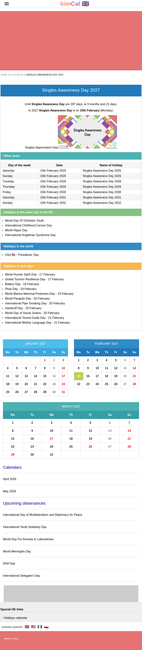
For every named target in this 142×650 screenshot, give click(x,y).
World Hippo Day (16, 230)
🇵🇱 (46, 627)
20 (26, 384)
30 (54, 392)
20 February (42, 298)
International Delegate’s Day (21, 575)
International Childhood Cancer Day (28, 225)
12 (17, 376)
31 (63, 392)
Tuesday (8, 181)
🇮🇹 (40, 627)
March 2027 (71, 406)
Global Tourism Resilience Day (25, 279)
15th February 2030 (53, 192)
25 (7, 392)
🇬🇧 (74, 4)
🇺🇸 (33, 627)
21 (35, 384)
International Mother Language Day (28, 322)
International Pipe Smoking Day (25, 303)
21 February (56, 317)
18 (7, 384)
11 (7, 376)
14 (35, 376)
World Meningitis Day (17, 551)
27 (26, 392)
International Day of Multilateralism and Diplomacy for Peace (42, 514)
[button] (6, 3)
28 (35, 392)
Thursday (9, 186)
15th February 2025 (53, 170)
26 (17, 392)
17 (63, 376)
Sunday (8, 176)
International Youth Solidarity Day (25, 527)
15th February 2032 (53, 202)
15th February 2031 (53, 197)
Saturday (8, 170)
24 (63, 384)
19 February (65, 293)
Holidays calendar (15, 617)
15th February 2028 (53, 181)
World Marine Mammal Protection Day (30, 293)
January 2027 (35, 343)
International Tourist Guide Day (25, 317)
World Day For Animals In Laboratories (28, 539)
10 (63, 368)
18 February (31, 284)
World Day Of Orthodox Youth (24, 220)
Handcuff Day (14, 308)
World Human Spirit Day (21, 274)
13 (26, 376)
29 (44, 392)
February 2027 (106, 343)
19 (17, 384)
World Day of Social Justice (23, 313)
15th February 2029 (53, 186)
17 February (47, 274)
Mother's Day (11, 638)
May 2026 (9, 491)
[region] (71, 40)
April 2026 (9, 479)
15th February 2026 (53, 176)
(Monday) (96, 110)
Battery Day (13, 284)
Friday (7, 192)
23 (54, 384)
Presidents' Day (28, 254)
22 (44, 384)
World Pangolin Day (18, 298)
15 (44, 376)
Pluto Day (11, 288)
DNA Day (9, 563)
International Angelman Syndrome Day (30, 235)
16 (54, 376)
